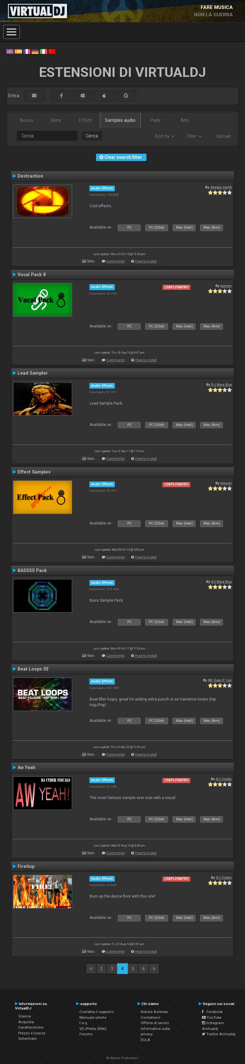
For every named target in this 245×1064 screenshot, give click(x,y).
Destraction (30, 176)
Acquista (26, 1022)
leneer (226, 285)
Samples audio (120, 120)
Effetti (85, 120)
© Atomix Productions (123, 1058)
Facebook (212, 1011)
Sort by (164, 136)
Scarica (24, 1016)
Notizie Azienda (154, 1011)
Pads (155, 120)
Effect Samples (34, 471)
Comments (115, 261)
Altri (185, 120)
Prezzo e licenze (31, 1033)
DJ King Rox (221, 384)
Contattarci (150, 1017)
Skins (55, 120)
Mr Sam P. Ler (220, 680)
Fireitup (26, 866)
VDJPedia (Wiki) (93, 1028)
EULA (145, 1040)
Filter (194, 136)
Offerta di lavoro (155, 1023)
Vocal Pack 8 (32, 274)
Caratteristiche (30, 1027)
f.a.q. (83, 1023)
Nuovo (26, 120)
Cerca (92, 135)
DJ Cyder (224, 779)
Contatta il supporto (96, 1011)
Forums (86, 1034)
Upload (223, 136)
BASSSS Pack (32, 570)
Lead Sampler (33, 373)
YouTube (211, 1017)
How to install (146, 261)
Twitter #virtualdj (218, 1034)
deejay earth (221, 187)
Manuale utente (92, 1017)
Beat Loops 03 (33, 668)
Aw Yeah (26, 767)
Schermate (27, 1038)
